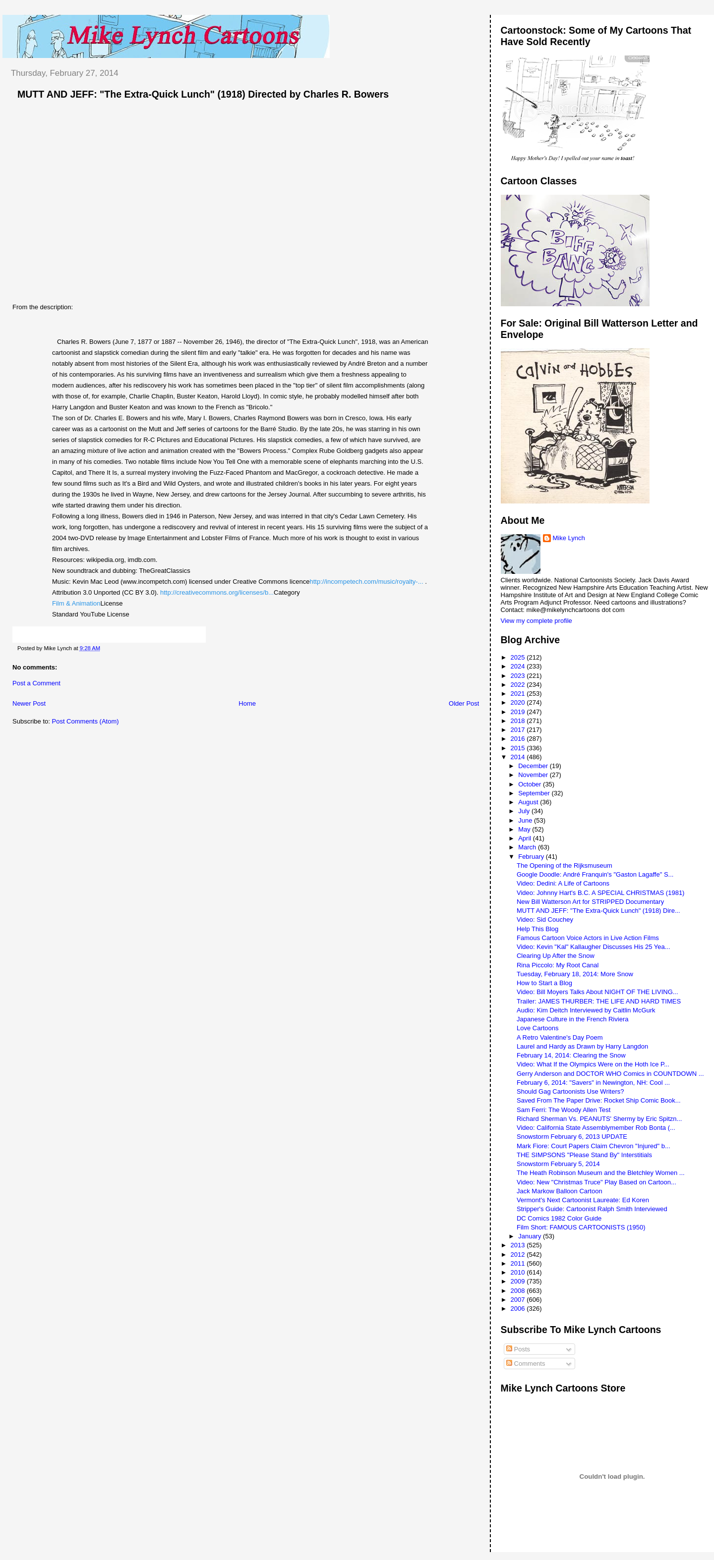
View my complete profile (536, 620)
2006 (519, 1308)
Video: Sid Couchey (545, 919)
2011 (519, 1263)
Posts (518, 1349)
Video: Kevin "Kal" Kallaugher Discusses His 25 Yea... (593, 946)
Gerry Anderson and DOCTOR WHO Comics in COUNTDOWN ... (610, 1073)
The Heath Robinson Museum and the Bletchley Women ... (601, 1172)
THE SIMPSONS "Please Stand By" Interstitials (584, 1155)
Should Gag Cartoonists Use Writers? (570, 1091)
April (525, 838)
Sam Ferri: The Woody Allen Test (563, 1110)
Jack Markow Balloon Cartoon (559, 1191)
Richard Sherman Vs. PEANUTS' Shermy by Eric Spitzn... (599, 1118)
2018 (519, 720)
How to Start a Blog (544, 983)
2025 (519, 657)
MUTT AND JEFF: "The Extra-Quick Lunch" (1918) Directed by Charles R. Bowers (203, 94)
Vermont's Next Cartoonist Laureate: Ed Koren (583, 1200)
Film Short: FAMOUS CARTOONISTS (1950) (581, 1227)
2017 (519, 729)
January (530, 1236)
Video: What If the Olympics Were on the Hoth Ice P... (593, 1064)
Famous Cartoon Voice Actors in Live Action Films (588, 938)
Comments (525, 1363)
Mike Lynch (569, 538)
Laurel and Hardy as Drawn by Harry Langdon (582, 1046)
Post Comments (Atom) (85, 721)
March (528, 847)
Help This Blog (537, 929)
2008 (519, 1290)
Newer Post (29, 703)
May (525, 829)
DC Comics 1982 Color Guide (559, 1218)
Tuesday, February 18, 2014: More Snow (575, 974)
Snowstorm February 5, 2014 (558, 1164)
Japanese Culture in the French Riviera (572, 1019)
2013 (519, 1245)
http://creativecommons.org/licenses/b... (217, 592)
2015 (519, 748)
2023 (519, 675)
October (530, 784)
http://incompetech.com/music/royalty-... (366, 581)
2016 (519, 738)
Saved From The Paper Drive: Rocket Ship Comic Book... (599, 1100)
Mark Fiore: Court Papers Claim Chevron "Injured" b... (593, 1146)
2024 (519, 666)
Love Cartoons (538, 1028)
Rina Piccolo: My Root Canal (557, 965)
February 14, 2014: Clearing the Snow (571, 1055)
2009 (519, 1281)
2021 (519, 693)
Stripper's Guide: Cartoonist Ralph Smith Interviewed (592, 1209)
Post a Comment (36, 683)
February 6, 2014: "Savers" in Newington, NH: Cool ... (593, 1082)
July (525, 811)
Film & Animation (76, 603)
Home (247, 703)
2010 (519, 1272)
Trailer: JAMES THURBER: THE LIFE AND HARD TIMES (599, 1001)
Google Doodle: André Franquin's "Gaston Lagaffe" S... (595, 874)
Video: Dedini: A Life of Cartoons (563, 883)
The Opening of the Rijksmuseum (564, 865)
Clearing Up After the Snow (556, 955)
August (529, 802)
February (532, 856)
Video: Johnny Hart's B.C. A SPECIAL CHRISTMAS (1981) (600, 892)
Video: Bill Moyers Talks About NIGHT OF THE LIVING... (597, 992)
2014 (519, 757)
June (526, 820)
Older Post (464, 703)
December (534, 766)
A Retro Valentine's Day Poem (560, 1037)
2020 (519, 702)
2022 (519, 684)
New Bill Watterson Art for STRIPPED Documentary (590, 901)
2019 (519, 712)
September (534, 793)
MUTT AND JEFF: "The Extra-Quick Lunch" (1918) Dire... (598, 910)
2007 (519, 1299)
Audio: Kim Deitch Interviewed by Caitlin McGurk (586, 1010)
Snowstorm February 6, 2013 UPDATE (572, 1136)
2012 (519, 1254)
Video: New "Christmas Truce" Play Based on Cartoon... (596, 1182)
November (534, 775)
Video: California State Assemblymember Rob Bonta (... (596, 1127)
